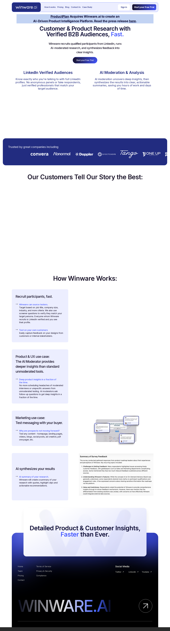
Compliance (41, 575)
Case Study (87, 7)
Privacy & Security (44, 571)
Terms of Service (43, 566)
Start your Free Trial (144, 7)
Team (20, 571)
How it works (50, 7)
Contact (21, 580)
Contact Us (75, 7)
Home (20, 566)
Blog (67, 7)
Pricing (60, 7)
